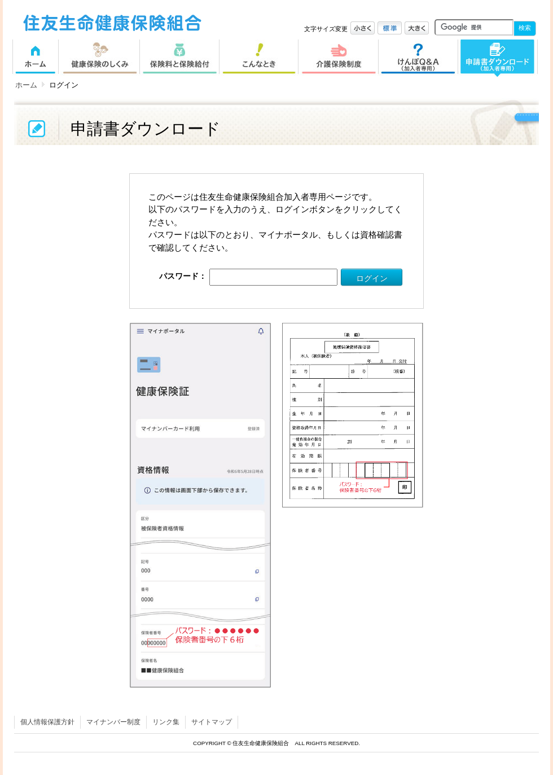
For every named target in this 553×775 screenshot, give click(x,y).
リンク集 (165, 722)
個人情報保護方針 (47, 722)
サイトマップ (211, 722)
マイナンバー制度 (113, 722)
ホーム (26, 85)
